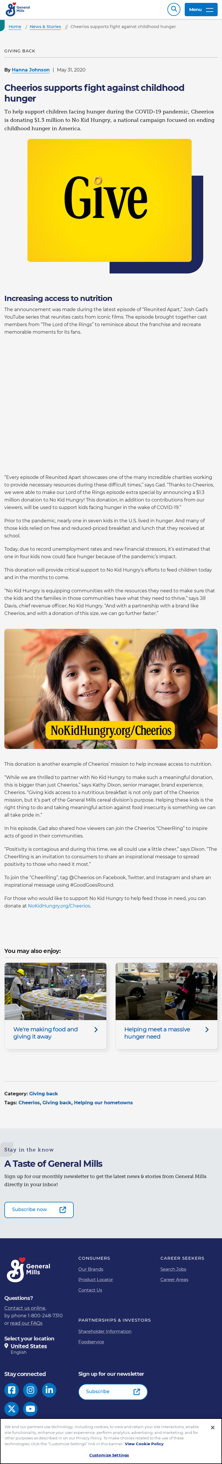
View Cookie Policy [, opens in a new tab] (144, 1443)
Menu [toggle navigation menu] (201, 11)
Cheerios (29, 1105)
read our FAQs (26, 1326)
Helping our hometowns (103, 1105)
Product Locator (95, 1282)
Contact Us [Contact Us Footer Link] (90, 1293)
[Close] (212, 1427)
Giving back (43, 1096)
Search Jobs (173, 1272)
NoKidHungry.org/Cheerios (59, 909)
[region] (111, 1441)
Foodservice (91, 1344)
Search (173, 10)
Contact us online (24, 1311)
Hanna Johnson (31, 73)
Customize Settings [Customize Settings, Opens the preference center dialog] (109, 1455)
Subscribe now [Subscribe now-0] (29, 1212)
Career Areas (174, 1282)
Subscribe (98, 1394)
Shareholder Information (105, 1334)
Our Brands (90, 1272)
